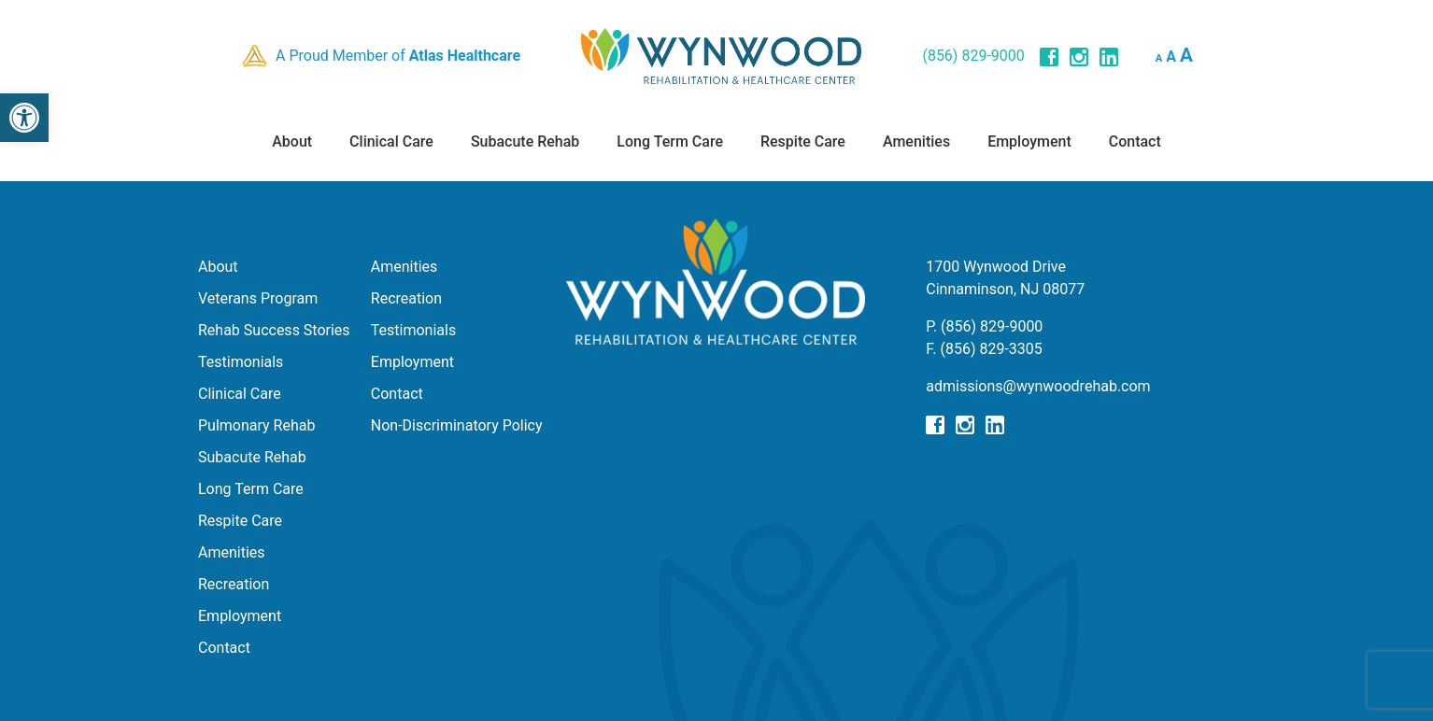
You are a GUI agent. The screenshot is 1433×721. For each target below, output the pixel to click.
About (292, 141)
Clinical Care (391, 141)
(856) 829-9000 (973, 55)
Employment (1029, 141)
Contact (1135, 141)
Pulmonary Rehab (256, 425)
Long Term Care (670, 141)
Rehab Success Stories (274, 330)
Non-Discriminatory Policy (457, 425)
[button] (24, 117)
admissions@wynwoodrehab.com (1038, 386)
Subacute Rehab (525, 141)
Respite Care (802, 141)
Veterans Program (258, 298)
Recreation (233, 584)
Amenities (916, 141)
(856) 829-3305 (991, 349)
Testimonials (240, 362)
